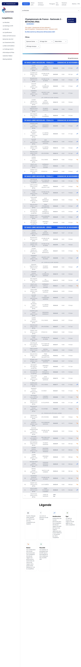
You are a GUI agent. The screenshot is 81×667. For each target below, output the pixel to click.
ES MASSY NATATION (45, 109)
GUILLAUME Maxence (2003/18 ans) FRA (33, 200)
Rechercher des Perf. (8, 39)
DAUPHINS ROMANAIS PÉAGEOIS (45, 450)
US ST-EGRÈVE (45, 484)
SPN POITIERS (45, 153)
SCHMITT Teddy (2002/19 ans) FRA (33, 193)
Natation (26, 4)
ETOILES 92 (44, 171)
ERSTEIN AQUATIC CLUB (45, 186)
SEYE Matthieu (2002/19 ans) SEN (33, 443)
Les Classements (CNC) (8, 42)
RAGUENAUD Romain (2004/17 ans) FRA (33, 409)
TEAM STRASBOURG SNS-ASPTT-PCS (45, 206)
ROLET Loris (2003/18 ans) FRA (33, 166)
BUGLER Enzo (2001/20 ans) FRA (33, 79)
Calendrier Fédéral (7, 56)
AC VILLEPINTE (45, 402)
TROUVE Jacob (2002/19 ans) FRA (33, 153)
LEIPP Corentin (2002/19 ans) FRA (33, 186)
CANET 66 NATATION (45, 495)
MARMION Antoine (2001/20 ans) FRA (33, 391)
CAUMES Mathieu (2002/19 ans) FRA (33, 450)
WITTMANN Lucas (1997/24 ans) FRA (34, 397)
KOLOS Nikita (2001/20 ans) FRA (33, 490)
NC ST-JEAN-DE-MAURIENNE (45, 181)
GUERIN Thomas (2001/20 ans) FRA (33, 159)
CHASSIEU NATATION (45, 397)
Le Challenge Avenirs (8, 49)
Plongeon (52, 4)
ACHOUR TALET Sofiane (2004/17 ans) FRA (34, 464)
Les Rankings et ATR (8, 26)
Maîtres (74, 4)
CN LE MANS (44, 159)
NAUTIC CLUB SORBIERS (45, 471)
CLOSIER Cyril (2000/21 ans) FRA (33, 74)
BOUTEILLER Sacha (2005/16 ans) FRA (34, 181)
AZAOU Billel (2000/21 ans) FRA (33, 148)
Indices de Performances (9, 36)
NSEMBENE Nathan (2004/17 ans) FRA (33, 93)
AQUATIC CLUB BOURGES (45, 93)
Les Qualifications (7, 32)
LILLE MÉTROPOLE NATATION (45, 199)
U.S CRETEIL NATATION (45, 133)
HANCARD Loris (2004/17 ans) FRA (33, 438)
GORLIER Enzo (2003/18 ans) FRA (33, 402)
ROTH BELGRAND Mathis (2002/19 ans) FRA (33, 134)
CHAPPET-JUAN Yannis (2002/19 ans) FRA (34, 126)
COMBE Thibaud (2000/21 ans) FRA (33, 457)
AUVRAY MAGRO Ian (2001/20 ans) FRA (33, 102)
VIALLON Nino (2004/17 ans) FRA (33, 206)
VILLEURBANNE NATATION (45, 217)
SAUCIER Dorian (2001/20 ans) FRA (33, 141)
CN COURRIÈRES (45, 115)
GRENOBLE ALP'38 (45, 222)
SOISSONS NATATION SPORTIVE (45, 464)
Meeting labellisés (7, 59)
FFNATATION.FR (9, 4)
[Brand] (10, 10)
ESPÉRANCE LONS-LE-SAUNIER (45, 166)
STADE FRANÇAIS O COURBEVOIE (45, 211)
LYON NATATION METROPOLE (45, 68)
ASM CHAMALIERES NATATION (45, 141)
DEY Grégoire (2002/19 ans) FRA (33, 115)
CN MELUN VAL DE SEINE (45, 74)
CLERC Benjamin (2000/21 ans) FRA (33, 423)
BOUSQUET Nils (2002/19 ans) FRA (33, 222)
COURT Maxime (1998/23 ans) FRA (33, 68)
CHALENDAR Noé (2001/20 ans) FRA (33, 211)
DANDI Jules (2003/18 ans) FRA (33, 417)
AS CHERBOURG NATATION (45, 86)
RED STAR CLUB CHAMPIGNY (45, 438)
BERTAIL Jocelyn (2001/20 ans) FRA (33, 471)
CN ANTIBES (44, 409)
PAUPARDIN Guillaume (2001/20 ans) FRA (33, 478)
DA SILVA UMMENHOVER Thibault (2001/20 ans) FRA (34, 431)
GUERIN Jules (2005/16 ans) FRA (33, 384)
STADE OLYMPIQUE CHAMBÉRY (45, 490)
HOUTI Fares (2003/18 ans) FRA (33, 495)
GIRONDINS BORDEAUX (45, 125)
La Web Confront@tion (8, 46)
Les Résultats (6, 22)
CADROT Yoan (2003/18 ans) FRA (33, 171)
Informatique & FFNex (8, 52)
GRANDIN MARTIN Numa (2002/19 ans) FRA (33, 109)
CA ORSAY (44, 391)
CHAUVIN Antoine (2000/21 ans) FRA (33, 86)
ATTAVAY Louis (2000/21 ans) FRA (33, 217)
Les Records (6, 29)
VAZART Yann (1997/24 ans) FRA (33, 484)
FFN (78, 4)
